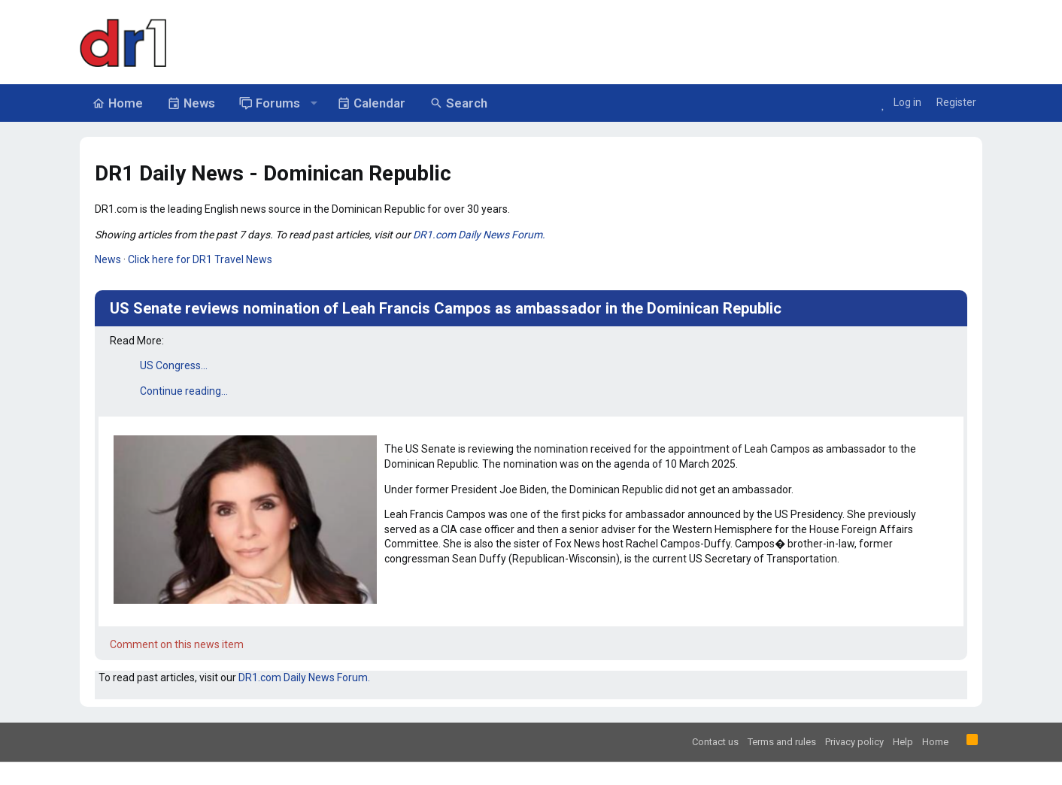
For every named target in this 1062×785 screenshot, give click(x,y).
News (108, 259)
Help (903, 741)
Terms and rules (782, 741)
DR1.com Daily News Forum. (479, 235)
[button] (314, 103)
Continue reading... (184, 391)
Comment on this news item (177, 644)
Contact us (715, 741)
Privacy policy (854, 741)
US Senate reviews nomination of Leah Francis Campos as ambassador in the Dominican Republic (445, 308)
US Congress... (174, 365)
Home (935, 741)
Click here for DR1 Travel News (200, 259)
